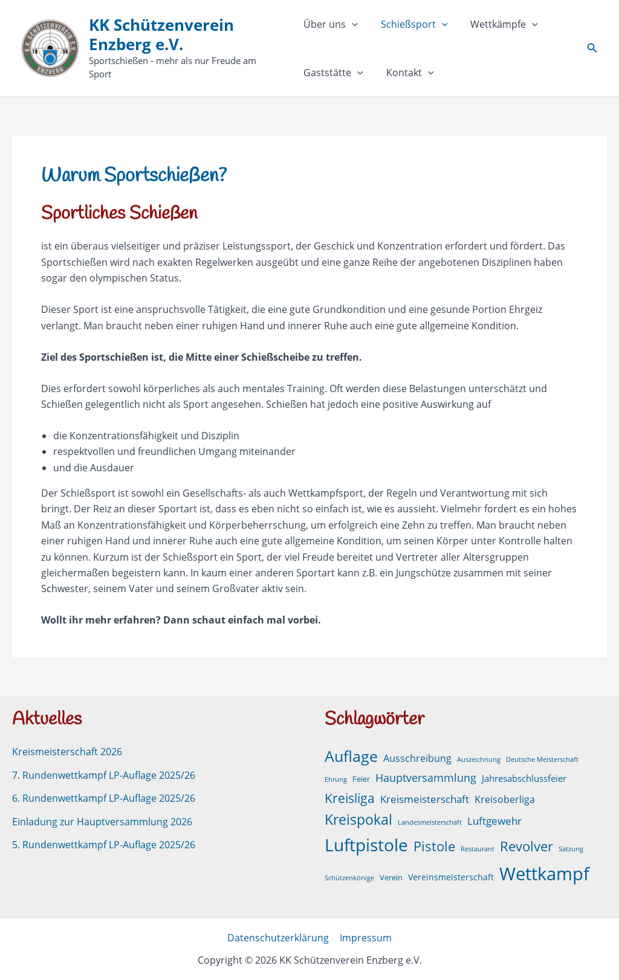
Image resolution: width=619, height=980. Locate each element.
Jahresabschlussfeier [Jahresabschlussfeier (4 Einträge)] (524, 778)
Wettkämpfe (497, 24)
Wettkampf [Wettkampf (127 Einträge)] (544, 874)
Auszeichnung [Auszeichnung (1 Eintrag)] (479, 759)
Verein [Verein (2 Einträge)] (391, 877)
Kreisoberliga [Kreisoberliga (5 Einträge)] (505, 798)
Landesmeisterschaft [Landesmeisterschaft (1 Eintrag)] (430, 822)
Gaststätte (333, 72)
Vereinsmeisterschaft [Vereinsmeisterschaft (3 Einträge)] (451, 877)
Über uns (330, 24)
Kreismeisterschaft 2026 (67, 751)
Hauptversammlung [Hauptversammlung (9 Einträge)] (425, 777)
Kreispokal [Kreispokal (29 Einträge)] (358, 819)
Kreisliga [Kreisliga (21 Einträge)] (350, 797)
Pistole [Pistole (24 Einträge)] (434, 846)
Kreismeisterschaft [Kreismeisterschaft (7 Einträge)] (424, 798)
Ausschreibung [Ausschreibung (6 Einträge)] (417, 758)
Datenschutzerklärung (278, 937)
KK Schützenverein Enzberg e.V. (161, 41)
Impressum (365, 937)
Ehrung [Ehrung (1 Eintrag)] (336, 779)
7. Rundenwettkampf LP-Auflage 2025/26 (103, 775)
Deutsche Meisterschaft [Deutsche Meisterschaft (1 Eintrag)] (542, 759)
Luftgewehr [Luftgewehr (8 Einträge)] (494, 820)
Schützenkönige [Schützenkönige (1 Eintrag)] (349, 878)
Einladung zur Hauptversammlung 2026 (102, 821)
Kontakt (406, 72)
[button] (352, 24)
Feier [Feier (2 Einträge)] (361, 779)
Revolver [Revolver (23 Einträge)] (526, 846)
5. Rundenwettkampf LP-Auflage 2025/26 (103, 844)
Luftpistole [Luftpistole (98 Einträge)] (366, 844)
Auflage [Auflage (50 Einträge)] (351, 756)
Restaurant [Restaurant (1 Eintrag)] (477, 849)
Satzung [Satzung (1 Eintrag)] (571, 849)
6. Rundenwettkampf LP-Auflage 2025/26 (103, 798)
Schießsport (410, 24)
